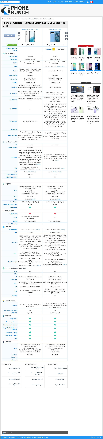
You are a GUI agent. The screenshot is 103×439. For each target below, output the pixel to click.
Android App (27, 437)
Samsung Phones (30, 364)
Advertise (20, 437)
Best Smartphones (96, 437)
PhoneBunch (13, 437)
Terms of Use (44, 437)
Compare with (6, 364)
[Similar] (38, 164)
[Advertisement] (70, 10)
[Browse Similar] (32, 171)
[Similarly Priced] (61, 66)
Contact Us (35, 437)
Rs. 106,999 (55, 49)
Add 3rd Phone (9, 35)
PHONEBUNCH (20, 10)
